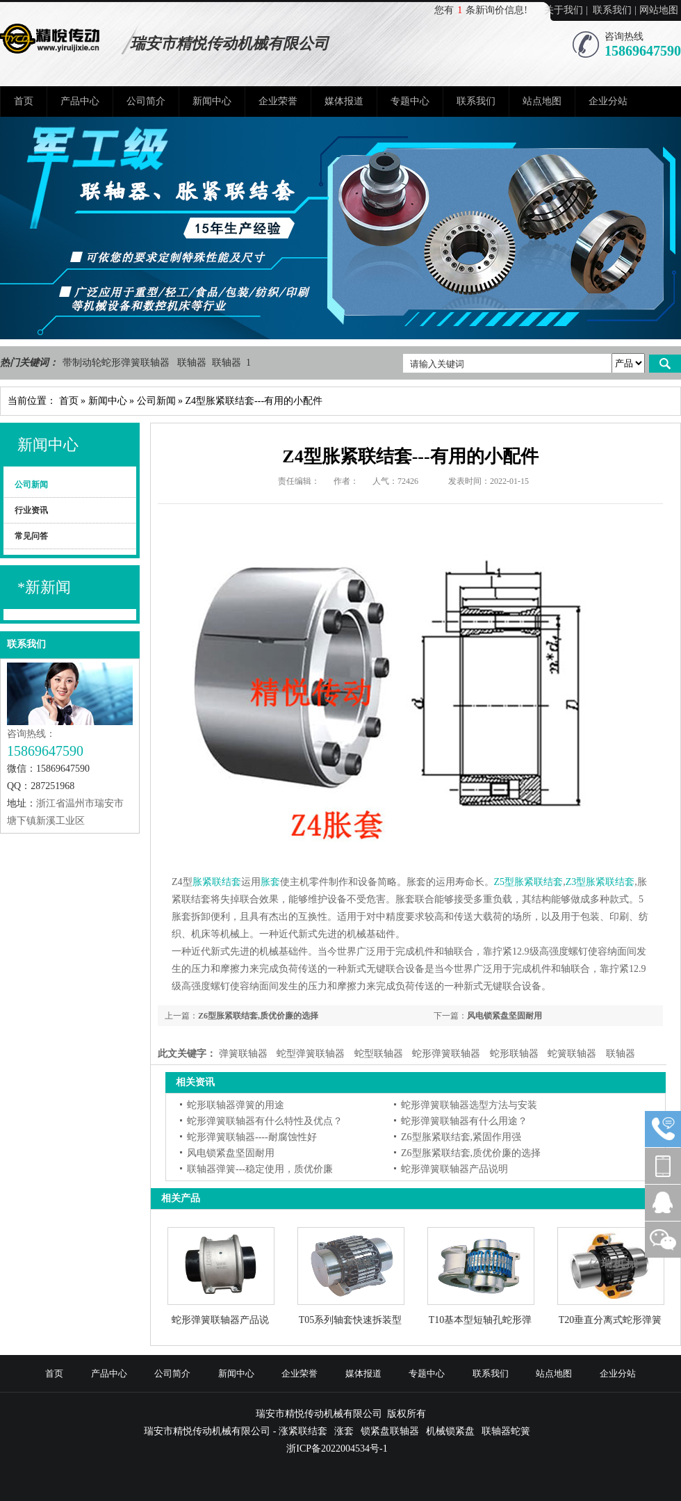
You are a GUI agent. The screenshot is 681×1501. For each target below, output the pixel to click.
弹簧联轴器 (243, 1053)
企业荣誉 (278, 101)
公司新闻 (156, 401)
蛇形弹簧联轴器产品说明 (454, 1169)
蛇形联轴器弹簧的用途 (235, 1105)
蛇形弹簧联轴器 (446, 1053)
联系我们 (612, 10)
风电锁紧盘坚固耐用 (504, 1016)
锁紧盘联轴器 (390, 1431)
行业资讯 (31, 510)
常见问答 (31, 536)
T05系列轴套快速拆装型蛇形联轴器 (350, 1320)
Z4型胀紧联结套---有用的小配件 (254, 401)
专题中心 (410, 101)
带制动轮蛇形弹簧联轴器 (117, 362)
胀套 (270, 882)
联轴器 (193, 362)
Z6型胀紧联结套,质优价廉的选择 (258, 1016)
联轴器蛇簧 (506, 1431)
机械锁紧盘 (450, 1431)
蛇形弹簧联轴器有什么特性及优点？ (265, 1121)
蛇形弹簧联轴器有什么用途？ (464, 1121)
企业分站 (608, 101)
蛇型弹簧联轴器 (311, 1053)
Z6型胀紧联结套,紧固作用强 (461, 1137)
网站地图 (658, 10)
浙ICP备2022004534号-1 (336, 1448)
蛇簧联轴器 (572, 1053)
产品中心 (79, 101)
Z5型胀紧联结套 (529, 882)
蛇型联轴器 (378, 1053)
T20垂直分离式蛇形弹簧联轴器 (610, 1320)
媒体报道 (344, 101)
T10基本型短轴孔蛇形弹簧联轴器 (480, 1320)
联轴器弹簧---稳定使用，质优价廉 (260, 1169)
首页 (23, 101)
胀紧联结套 (216, 882)
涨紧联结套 (303, 1431)
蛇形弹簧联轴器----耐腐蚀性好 (252, 1137)
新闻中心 (211, 101)
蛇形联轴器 (514, 1053)
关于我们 (563, 10)
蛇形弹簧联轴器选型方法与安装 (469, 1105)
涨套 (344, 1431)
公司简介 (145, 101)
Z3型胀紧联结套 (600, 882)
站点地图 (542, 101)
